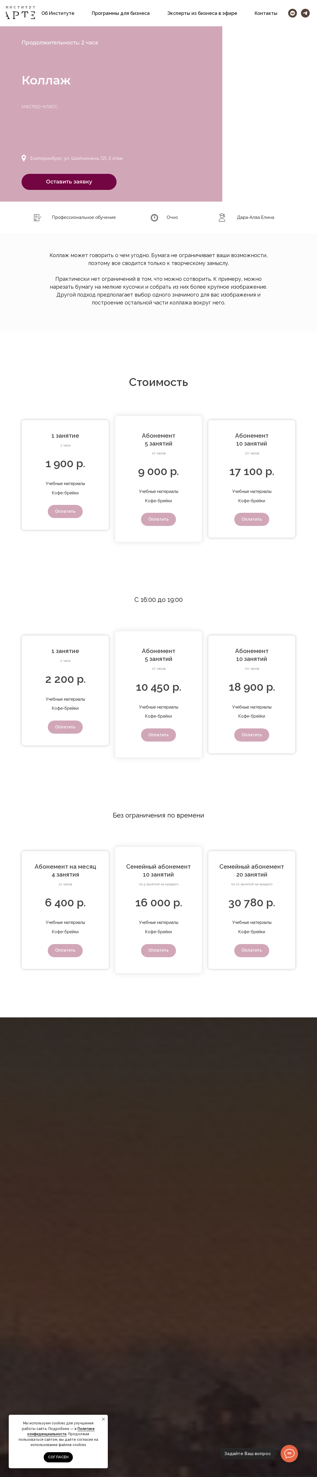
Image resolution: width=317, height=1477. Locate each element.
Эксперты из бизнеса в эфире (202, 13)
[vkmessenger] (292, 13)
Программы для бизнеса (121, 13)
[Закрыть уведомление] (103, 1419)
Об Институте (57, 13)
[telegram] (305, 13)
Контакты (266, 13)
